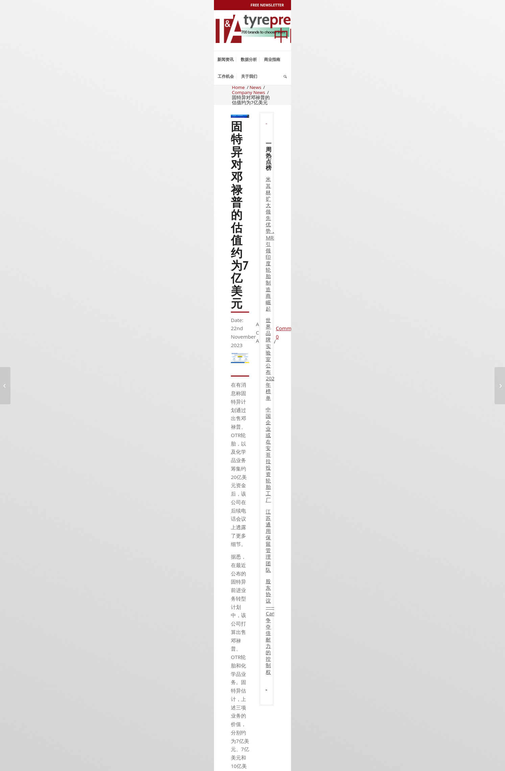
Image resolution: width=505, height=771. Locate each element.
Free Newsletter (267, 4)
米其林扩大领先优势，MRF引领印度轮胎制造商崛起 (266, 244)
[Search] (285, 76)
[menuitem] (225, 59)
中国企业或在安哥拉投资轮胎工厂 (266, 454)
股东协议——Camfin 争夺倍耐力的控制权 (266, 626)
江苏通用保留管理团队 (266, 540)
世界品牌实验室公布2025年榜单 (266, 359)
